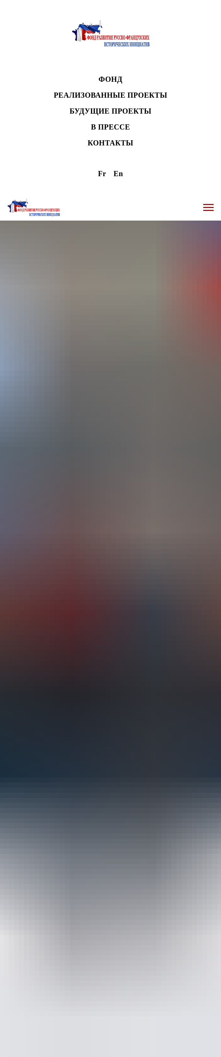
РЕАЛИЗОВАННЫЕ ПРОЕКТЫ (110, 95)
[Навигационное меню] (208, 207)
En (118, 174)
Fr (102, 174)
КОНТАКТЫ (110, 143)
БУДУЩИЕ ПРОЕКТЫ (110, 111)
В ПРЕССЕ (110, 127)
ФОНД (110, 79)
